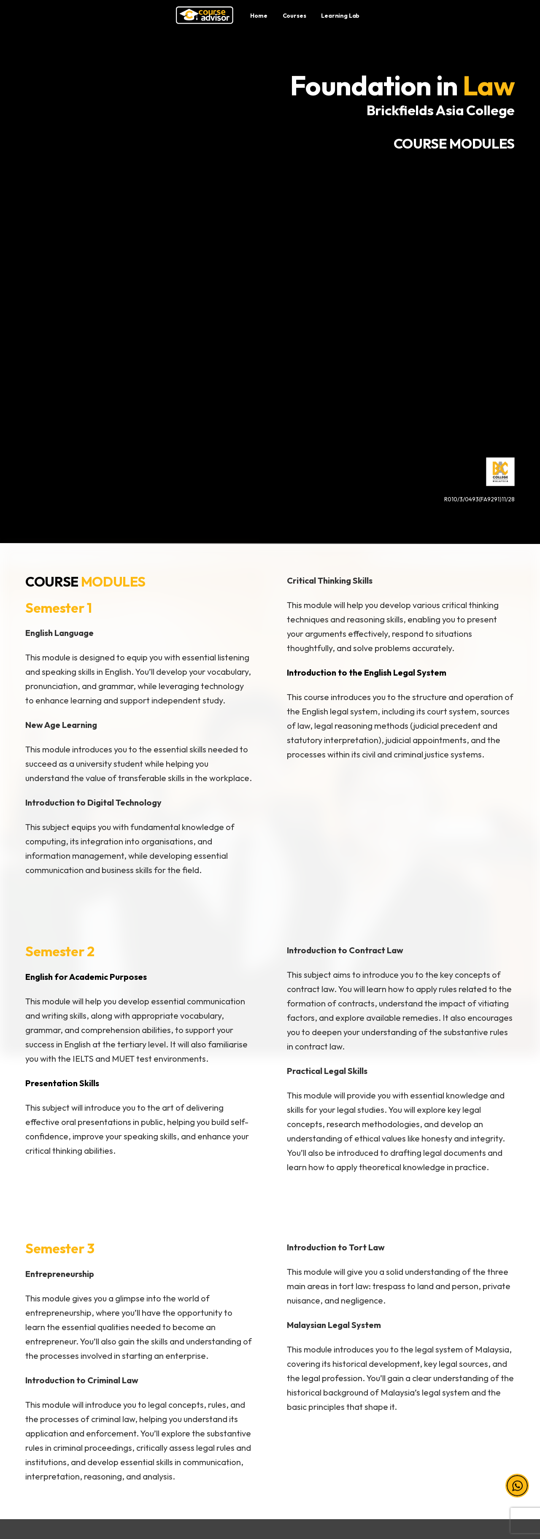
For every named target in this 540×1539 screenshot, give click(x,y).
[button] (517, 1489)
